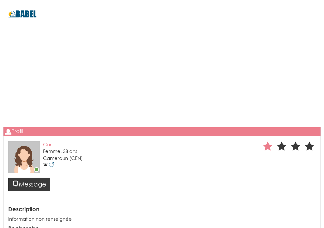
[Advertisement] (162, 85)
